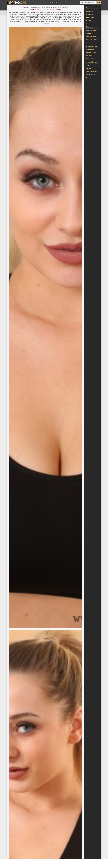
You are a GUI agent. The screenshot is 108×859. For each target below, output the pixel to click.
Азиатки (89, 43)
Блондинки (90, 17)
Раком (88, 65)
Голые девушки (35, 7)
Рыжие (88, 33)
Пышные (89, 68)
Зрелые (88, 21)
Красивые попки (92, 46)
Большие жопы (91, 36)
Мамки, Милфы (91, 62)
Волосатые (90, 59)
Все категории (91, 78)
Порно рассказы (92, 40)
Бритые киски (91, 52)
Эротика (25, 7)
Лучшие (53, 3)
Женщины (89, 11)
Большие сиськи (92, 24)
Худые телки (90, 75)
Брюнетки (89, 27)
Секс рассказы (91, 71)
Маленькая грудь (92, 30)
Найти (99, 2)
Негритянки (90, 49)
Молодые (89, 14)
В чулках (89, 56)
